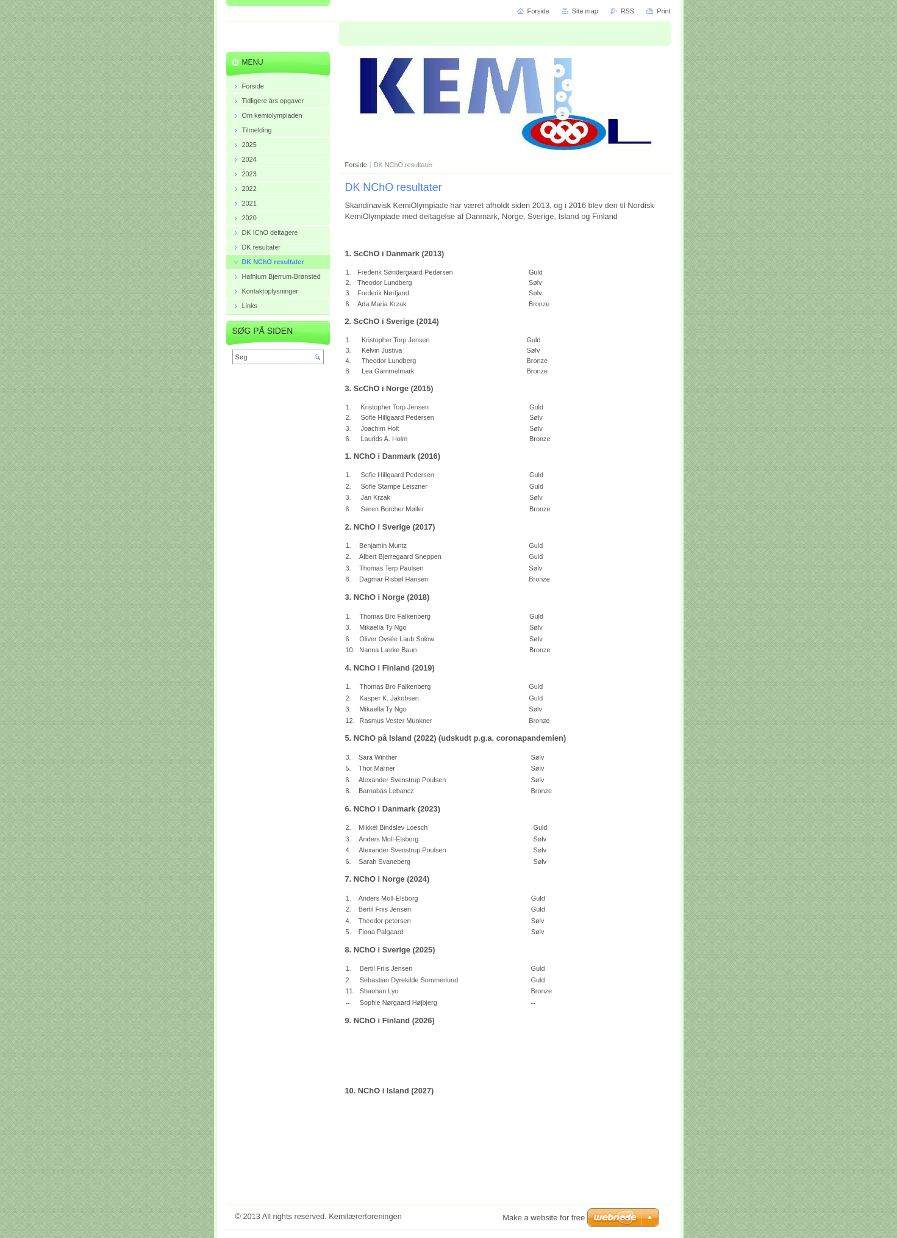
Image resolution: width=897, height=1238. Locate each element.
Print (663, 11)
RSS (627, 11)
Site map (585, 11)
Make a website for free (543, 1217)
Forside (356, 164)
